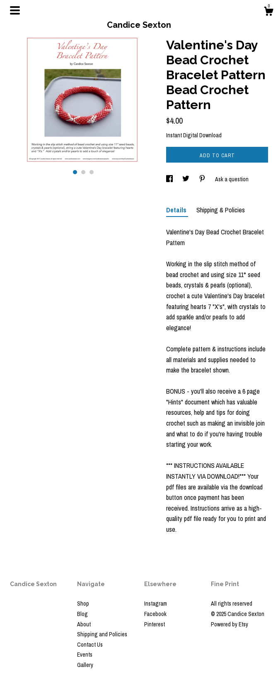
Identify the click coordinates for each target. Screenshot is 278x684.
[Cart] (268, 12)
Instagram (155, 603)
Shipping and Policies (102, 634)
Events (84, 654)
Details (177, 209)
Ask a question (232, 179)
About (84, 624)
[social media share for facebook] (170, 179)
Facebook (155, 614)
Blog (82, 614)
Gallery (85, 665)
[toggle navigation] (15, 10)
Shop (83, 603)
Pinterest (154, 624)
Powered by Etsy (229, 624)
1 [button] (75, 172)
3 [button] (91, 172)
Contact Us (90, 644)
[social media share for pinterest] (203, 179)
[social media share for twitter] (186, 179)
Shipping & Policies (220, 209)
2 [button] (83, 172)
